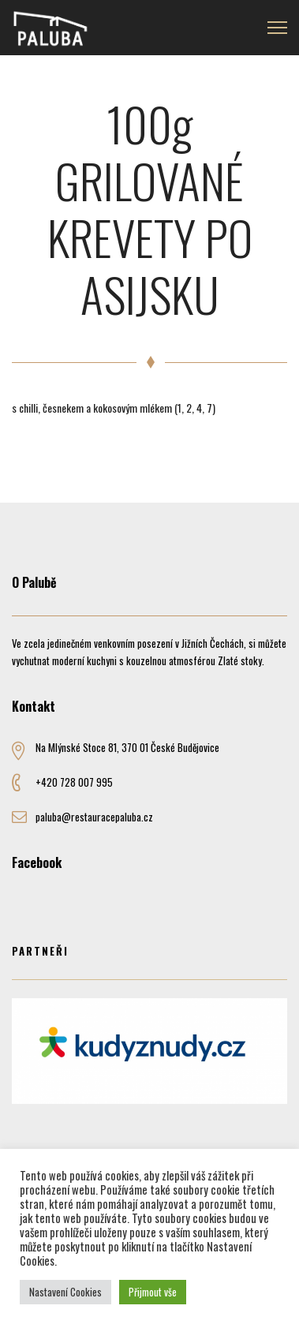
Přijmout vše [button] (153, 1292)
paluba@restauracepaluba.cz (94, 817)
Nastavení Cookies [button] (65, 1292)
